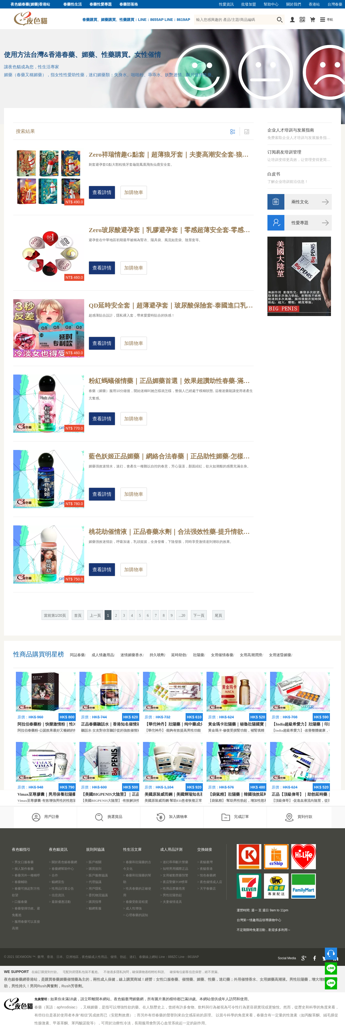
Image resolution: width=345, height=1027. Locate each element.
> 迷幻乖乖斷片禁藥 (174, 862)
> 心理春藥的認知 (135, 915)
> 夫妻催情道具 (171, 902)
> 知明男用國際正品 (174, 869)
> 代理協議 (93, 882)
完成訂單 (235, 817)
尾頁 (218, 616)
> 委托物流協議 (97, 895)
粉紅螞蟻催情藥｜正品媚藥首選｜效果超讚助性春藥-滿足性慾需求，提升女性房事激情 (171, 380)
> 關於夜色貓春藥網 (63, 862)
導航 (330, 19)
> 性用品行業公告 (61, 888)
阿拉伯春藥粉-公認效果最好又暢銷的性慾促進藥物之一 (59, 730)
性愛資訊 (226, 4)
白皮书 (273, 174)
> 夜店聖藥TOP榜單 (174, 882)
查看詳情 (101, 192)
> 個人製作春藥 (23, 869)
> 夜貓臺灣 (205, 862)
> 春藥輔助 (19, 882)
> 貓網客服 (93, 908)
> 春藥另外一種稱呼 (26, 875)
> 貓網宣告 (56, 882)
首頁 (78, 616)
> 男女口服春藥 (23, 862)
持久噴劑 (157, 655)
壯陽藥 (198, 655)
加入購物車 (171, 817)
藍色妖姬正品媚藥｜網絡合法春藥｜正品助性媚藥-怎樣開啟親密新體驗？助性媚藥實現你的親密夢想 (171, 456)
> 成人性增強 (132, 908)
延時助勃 (178, 655)
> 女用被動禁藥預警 (174, 875)
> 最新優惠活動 (60, 902)
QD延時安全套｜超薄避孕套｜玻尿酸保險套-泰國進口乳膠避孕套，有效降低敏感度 (171, 305)
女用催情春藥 (222, 655)
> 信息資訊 (56, 895)
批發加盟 (248, 4)
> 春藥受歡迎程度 (135, 902)
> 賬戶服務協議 (97, 875)
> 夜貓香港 (205, 869)
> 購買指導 (93, 902)
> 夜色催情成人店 (209, 882)
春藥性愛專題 (100, 4)
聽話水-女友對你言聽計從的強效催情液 (111, 730)
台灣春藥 (335, 4)
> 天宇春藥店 (206, 888)
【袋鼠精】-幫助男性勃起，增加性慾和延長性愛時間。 (250, 801)
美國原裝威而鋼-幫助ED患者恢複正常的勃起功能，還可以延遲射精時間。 (201, 801)
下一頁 (198, 616)
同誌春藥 (77, 655)
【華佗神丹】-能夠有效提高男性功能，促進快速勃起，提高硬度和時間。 (200, 730)
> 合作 (53, 875)
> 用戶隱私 (93, 888)
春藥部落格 (128, 4)
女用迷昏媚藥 (280, 655)
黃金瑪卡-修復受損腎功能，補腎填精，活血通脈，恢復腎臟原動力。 (260, 730)
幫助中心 (271, 4)
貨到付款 (298, 817)
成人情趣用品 (103, 655)
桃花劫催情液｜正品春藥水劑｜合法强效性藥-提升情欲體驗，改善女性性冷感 (171, 531)
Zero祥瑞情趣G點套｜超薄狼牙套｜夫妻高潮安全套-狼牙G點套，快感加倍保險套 (171, 154)
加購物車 (133, 192)
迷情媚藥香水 (131, 655)
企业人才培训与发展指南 (290, 130)
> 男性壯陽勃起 (171, 895)
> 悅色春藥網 (206, 875)
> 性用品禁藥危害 (172, 888)
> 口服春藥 (19, 902)
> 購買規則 (93, 869)
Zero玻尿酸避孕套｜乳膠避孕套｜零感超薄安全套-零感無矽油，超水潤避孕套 (171, 230)
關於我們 (293, 4)
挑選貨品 (108, 817)
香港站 (314, 4)
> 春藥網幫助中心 (61, 869)
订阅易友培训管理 (284, 152)
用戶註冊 (45, 817)
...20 (182, 616)
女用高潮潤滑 (251, 655)
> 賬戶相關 (93, 862)
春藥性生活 (72, 4)
